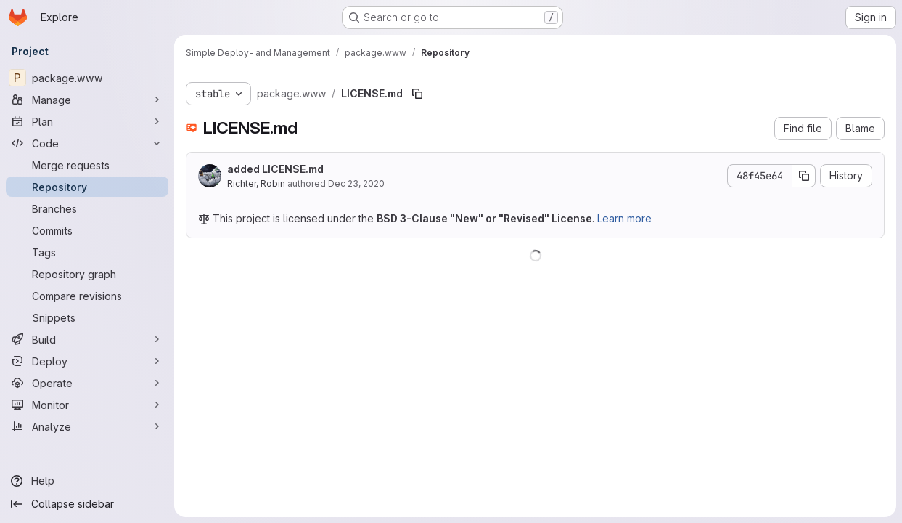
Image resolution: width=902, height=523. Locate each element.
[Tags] (87, 252)
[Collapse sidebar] (87, 504)
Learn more (624, 218)
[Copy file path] (417, 93)
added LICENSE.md (275, 169)
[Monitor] (87, 404)
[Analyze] (87, 426)
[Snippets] (87, 317)
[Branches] (87, 208)
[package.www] (87, 78)
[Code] (87, 143)
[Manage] (87, 99)
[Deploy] (87, 361)
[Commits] (87, 230)
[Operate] (87, 383)
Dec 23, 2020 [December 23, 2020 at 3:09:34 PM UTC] (356, 183)
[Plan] (87, 121)
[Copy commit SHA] (804, 175)
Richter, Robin (256, 183)
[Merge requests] (87, 165)
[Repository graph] (87, 274)
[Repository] (87, 187)
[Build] (87, 339)
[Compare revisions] (87, 295)
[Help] (87, 481)
